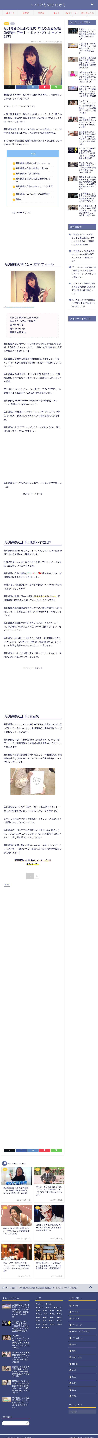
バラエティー (78, 1338)
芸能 (26, 13)
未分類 (75, 1364)
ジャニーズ (77, 1325)
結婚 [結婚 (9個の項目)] (60, 1324)
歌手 (74, 1370)
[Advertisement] (32, 232)
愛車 (74, 1351)
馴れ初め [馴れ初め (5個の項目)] (46, 1327)
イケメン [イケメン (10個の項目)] (58, 1307)
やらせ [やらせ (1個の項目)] (49, 1307)
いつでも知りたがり (49, 5)
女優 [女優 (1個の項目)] (53, 1314)
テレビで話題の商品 (80, 1332)
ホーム (10, 13)
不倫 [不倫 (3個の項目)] (46, 1310)
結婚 (7, 884)
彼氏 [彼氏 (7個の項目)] (46, 1317)
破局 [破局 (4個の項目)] (46, 1324)
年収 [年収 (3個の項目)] (60, 1314)
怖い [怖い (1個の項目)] (53, 1317)
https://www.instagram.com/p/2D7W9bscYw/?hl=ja (20, 307)
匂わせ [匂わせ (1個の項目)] (40, 1314)
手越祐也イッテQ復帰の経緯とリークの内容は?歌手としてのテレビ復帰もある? (83, 256)
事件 (74, 1345)
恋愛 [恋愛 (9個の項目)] (60, 1317)
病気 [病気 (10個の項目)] (39, 1324)
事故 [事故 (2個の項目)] (53, 1310)
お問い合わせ (88, 14)
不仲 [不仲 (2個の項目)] (39, 1310)
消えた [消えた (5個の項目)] (52, 1321)
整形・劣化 (77, 1357)
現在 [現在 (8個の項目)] (60, 1321)
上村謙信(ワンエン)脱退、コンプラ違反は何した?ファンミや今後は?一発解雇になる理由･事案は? (83, 239)
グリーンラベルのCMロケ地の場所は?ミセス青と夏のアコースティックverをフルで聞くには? (84, 272)
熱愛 (41, 13)
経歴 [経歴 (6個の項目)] (53, 1324)
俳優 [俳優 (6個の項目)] (60, 1310)
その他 (75, 1306)
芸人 (74, 1390)
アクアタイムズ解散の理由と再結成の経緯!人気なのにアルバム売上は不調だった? (83, 288)
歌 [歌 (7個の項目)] (45, 1321)
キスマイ (76, 1319)
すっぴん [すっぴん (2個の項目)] (50, 1304)
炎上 (57, 13)
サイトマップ (72, 14)
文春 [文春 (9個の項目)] (39, 1321)
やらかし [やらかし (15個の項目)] (40, 1307)
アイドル (76, 1312)
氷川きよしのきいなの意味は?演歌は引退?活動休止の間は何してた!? (83, 303)
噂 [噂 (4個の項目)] (46, 1314)
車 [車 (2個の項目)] (38, 1327)
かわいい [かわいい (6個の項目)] (40, 1304)
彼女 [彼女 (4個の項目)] (39, 1317)
